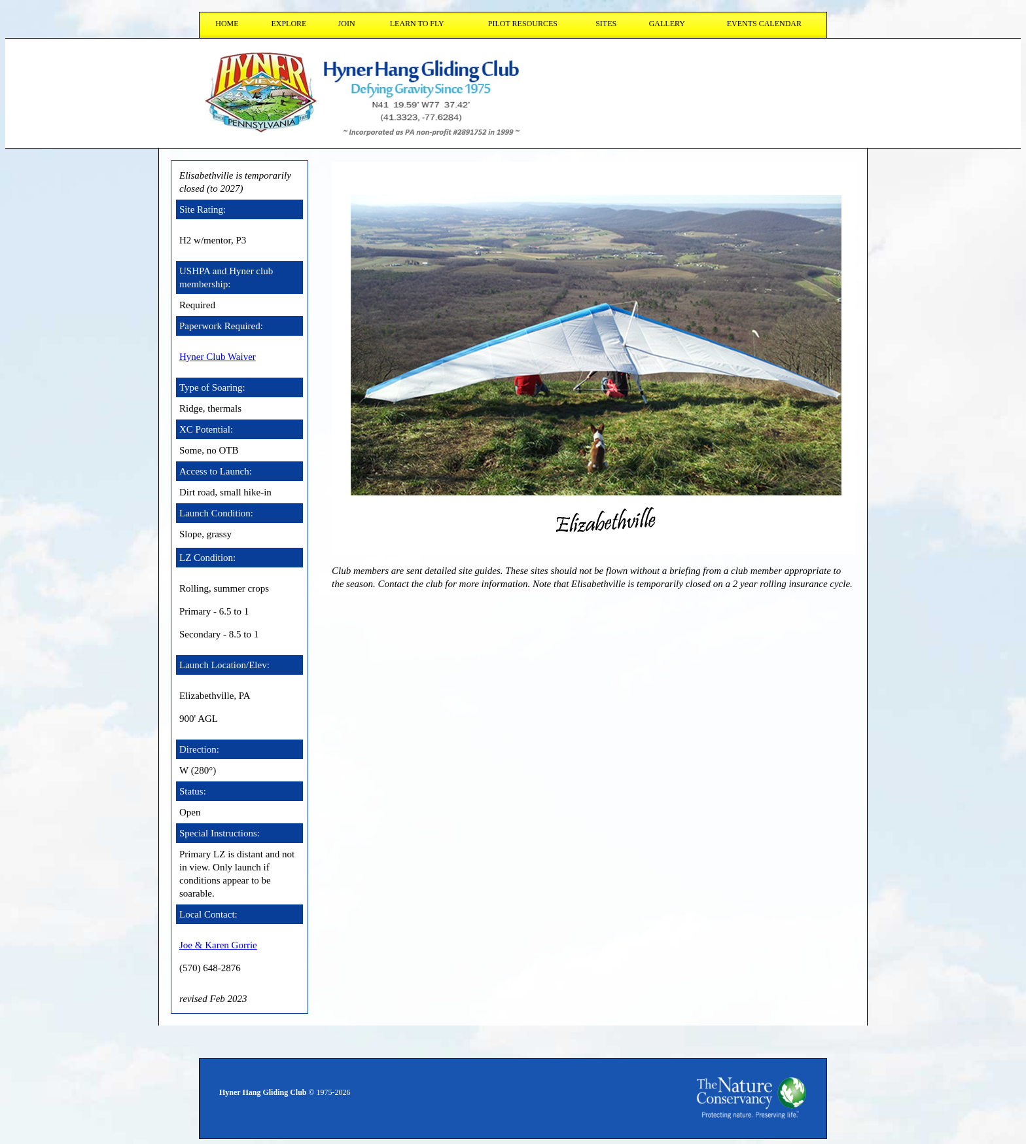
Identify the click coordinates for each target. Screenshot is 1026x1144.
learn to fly (417, 23)
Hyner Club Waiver (217, 356)
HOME (226, 23)
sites (605, 23)
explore (288, 23)
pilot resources (522, 23)
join (346, 23)
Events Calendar (764, 23)
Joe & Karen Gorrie (218, 945)
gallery (667, 23)
